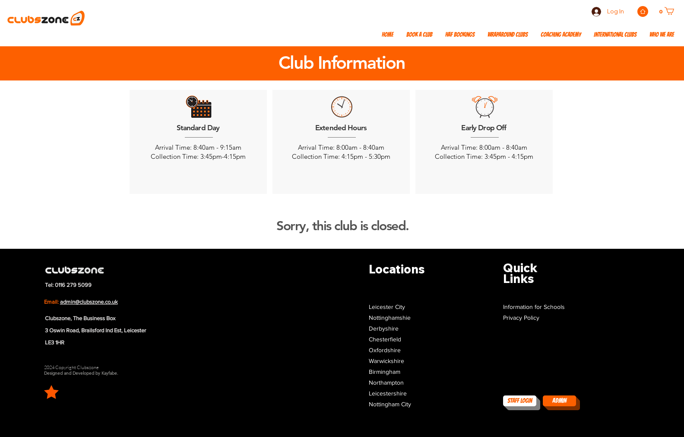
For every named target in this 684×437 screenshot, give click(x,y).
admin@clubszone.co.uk (89, 302)
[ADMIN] (559, 400)
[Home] (642, 11)
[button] (615, 35)
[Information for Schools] (539, 307)
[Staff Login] (519, 400)
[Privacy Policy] (539, 317)
